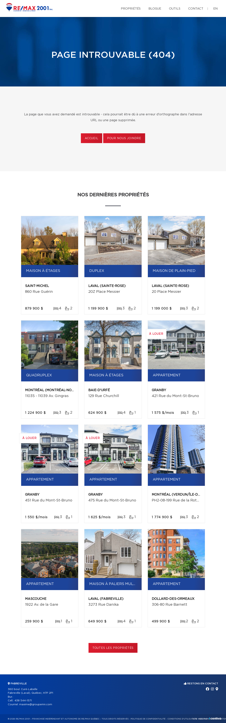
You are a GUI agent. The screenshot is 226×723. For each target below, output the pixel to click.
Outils (174, 8)
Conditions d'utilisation (182, 719)
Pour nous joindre (124, 138)
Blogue (154, 8)
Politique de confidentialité (148, 719)
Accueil (91, 138)
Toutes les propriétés (113, 648)
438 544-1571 (23, 700)
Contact (195, 8)
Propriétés (131, 8)
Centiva (215, 718)
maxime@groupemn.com (35, 704)
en (215, 8)
